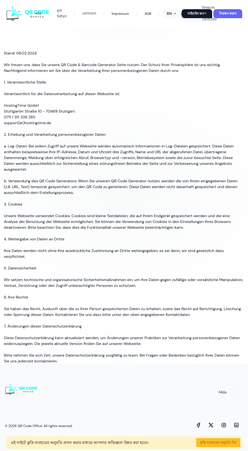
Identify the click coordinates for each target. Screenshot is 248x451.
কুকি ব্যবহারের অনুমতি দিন (218, 442)
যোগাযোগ (89, 13)
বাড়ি (38, 13)
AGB (148, 13)
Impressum (120, 13)
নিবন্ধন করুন (227, 13)
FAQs (223, 392)
